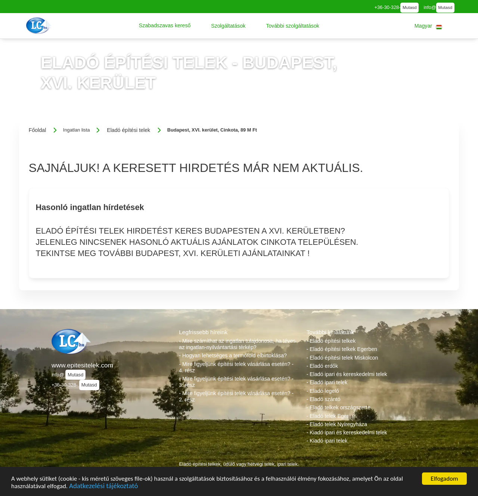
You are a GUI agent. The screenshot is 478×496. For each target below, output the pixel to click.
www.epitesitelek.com (82, 365)
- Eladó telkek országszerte (338, 407)
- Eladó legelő (323, 391)
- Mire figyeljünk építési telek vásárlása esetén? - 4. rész (236, 367)
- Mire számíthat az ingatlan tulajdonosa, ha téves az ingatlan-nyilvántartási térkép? (237, 344)
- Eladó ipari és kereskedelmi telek (347, 374)
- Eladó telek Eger (328, 416)
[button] (165, 26)
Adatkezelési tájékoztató (103, 487)
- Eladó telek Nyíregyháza (337, 424)
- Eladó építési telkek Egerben (342, 349)
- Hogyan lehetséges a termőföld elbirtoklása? (233, 355)
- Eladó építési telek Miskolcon (342, 358)
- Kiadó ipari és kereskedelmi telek (347, 432)
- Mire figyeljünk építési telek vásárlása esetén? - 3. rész (236, 382)
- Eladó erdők (322, 366)
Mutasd (410, 7)
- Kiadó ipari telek (327, 441)
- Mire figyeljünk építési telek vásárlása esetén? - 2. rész (236, 396)
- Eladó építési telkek (331, 341)
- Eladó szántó (324, 399)
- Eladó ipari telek (327, 382)
